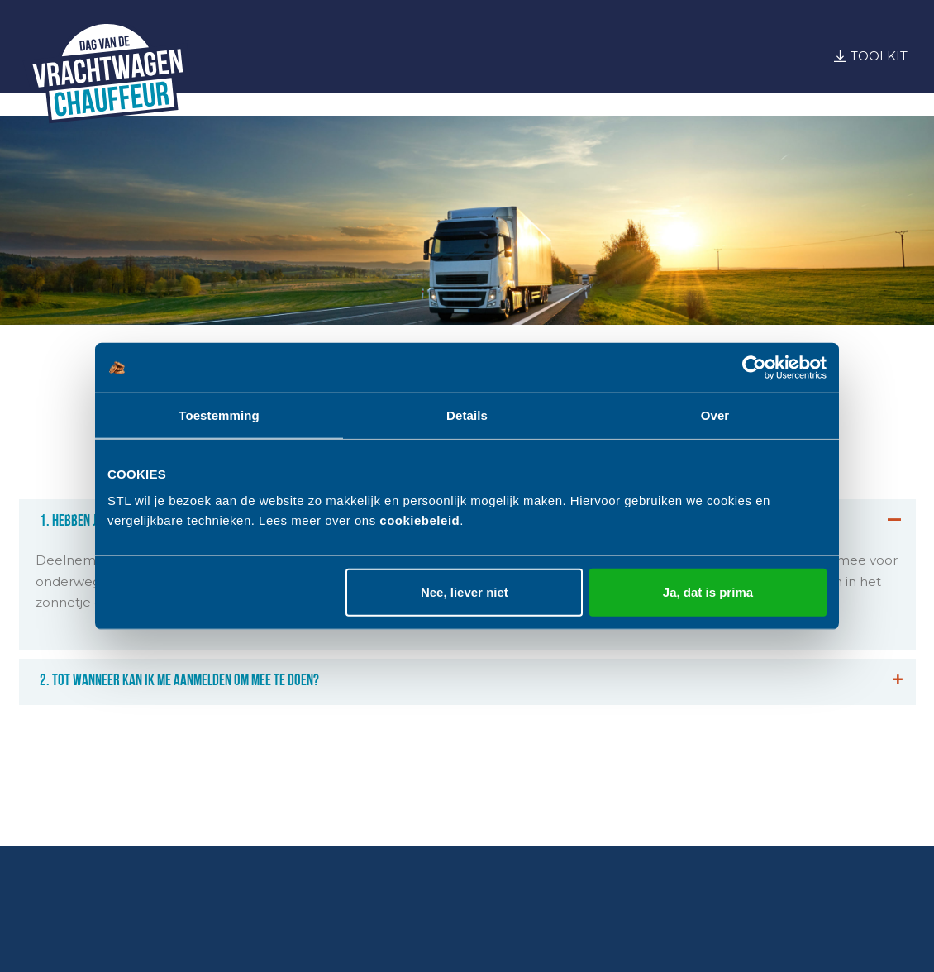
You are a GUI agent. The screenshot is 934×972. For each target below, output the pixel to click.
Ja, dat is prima (708, 591)
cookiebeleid (419, 519)
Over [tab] (715, 415)
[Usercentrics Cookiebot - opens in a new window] (754, 367)
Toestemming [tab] (219, 415)
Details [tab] (467, 415)
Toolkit (879, 56)
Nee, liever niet (464, 591)
